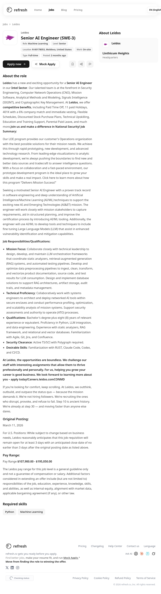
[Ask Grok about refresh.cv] (153, 554)
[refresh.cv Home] (16, 546)
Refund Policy (123, 578)
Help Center (115, 546)
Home (38, 10)
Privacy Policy (80, 578)
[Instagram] (17, 567)
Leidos (16, 24)
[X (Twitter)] (7, 567)
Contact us (133, 546)
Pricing (78, 10)
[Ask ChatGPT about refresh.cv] (136, 554)
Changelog (97, 546)
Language (149, 546)
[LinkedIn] (12, 567)
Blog (64, 10)
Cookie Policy (101, 578)
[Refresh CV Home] (16, 10)
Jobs (51, 10)
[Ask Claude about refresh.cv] (142, 554)
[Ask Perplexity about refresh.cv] (148, 554)
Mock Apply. (71, 557)
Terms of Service (145, 578)
